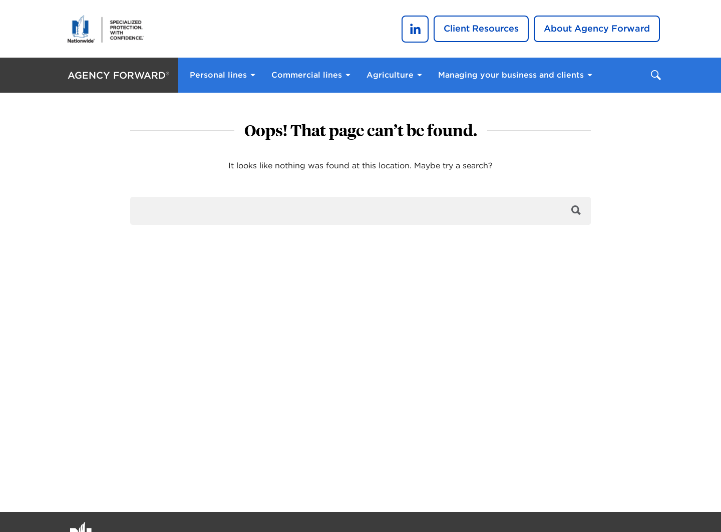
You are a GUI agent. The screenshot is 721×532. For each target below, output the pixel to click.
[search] (360, 211)
